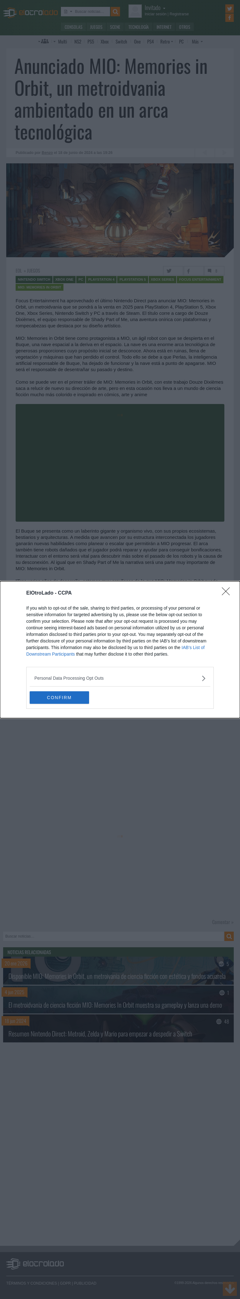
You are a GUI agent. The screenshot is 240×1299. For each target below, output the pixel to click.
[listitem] (120, 678)
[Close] (228, 593)
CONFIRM (59, 697)
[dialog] (120, 649)
